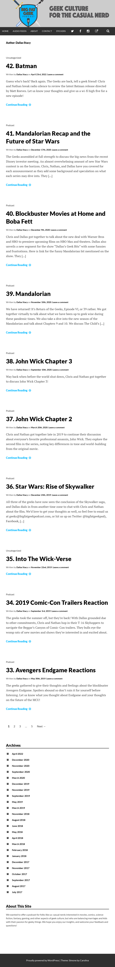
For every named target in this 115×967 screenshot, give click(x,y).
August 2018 (18, 819)
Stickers (61, 31)
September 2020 (21, 771)
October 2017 (19, 874)
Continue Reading (19, 104)
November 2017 (20, 868)
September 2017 (21, 880)
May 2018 (17, 831)
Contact (47, 31)
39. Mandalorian (28, 293)
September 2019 (21, 795)
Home (5, 31)
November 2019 (20, 789)
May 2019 (17, 801)
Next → (41, 726)
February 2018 (20, 850)
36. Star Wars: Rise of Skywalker (50, 486)
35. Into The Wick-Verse (38, 558)
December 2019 (20, 783)
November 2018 (20, 813)
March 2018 (18, 843)
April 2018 (17, 837)
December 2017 (20, 862)
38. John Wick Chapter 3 (39, 361)
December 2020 (20, 759)
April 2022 (17, 753)
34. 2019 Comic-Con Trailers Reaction (57, 602)
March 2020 (18, 777)
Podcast (10, 125)
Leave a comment (55, 74)
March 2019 (18, 807)
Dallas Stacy (22, 74)
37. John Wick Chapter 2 (39, 419)
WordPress (53, 960)
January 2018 (19, 856)
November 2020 (20, 765)
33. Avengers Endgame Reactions (51, 670)
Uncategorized (13, 57)
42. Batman (21, 65)
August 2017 (18, 886)
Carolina (84, 960)
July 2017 (17, 892)
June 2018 (17, 825)
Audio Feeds (19, 31)
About (34, 31)
